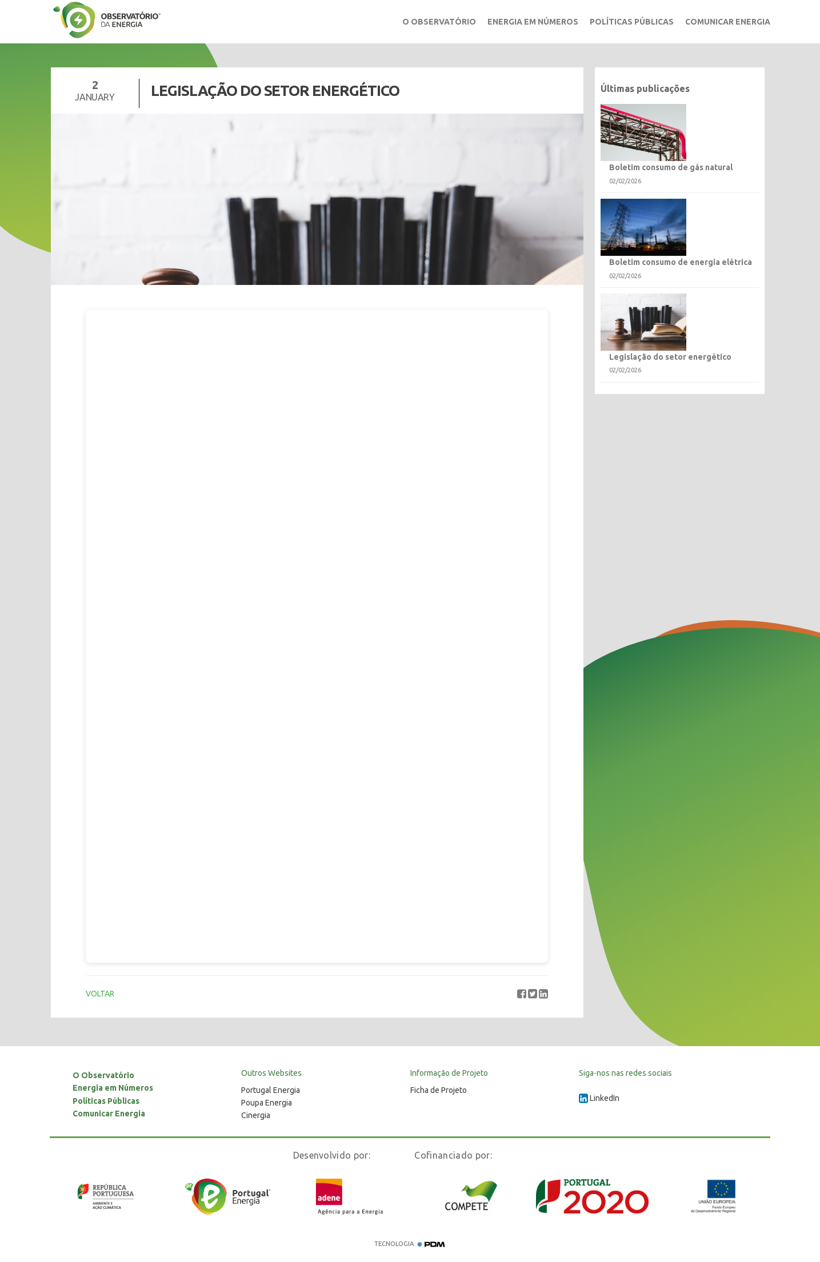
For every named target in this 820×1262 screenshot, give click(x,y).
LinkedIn (599, 1098)
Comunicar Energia (727, 21)
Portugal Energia (270, 1090)
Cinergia (255, 1115)
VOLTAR (100, 993)
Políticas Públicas (632, 21)
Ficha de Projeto (438, 1090)
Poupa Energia (266, 1102)
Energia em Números (532, 21)
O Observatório (439, 21)
